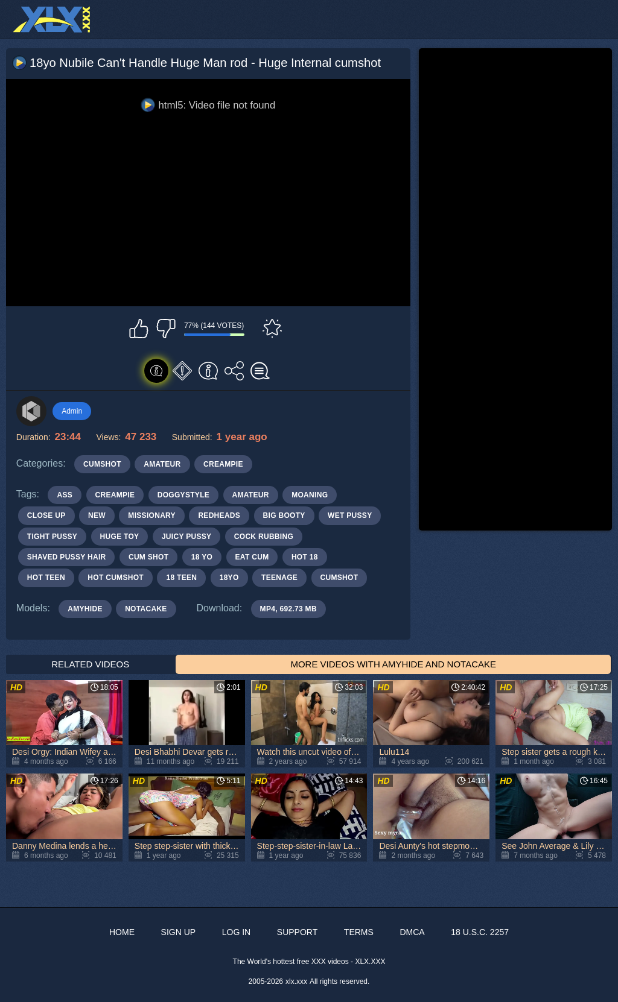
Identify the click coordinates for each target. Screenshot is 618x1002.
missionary (152, 515)
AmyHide (85, 609)
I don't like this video (166, 329)
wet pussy (350, 515)
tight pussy (52, 536)
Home (122, 932)
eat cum (252, 557)
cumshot (339, 577)
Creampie (223, 464)
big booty (284, 515)
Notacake (146, 609)
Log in (236, 932)
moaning (309, 495)
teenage (279, 577)
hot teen (46, 577)
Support (297, 932)
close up (46, 515)
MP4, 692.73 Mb (288, 609)
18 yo (201, 557)
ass (64, 495)
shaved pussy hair (66, 557)
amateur (250, 495)
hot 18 (304, 557)
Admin (72, 411)
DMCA (412, 932)
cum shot (148, 557)
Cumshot (102, 464)
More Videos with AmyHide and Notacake (393, 664)
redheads (219, 515)
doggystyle (183, 495)
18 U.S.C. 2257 (480, 932)
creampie (115, 495)
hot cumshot (116, 577)
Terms (359, 932)
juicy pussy (186, 536)
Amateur (162, 464)
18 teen (181, 577)
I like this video (139, 329)
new (97, 515)
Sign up (178, 932)
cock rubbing (263, 536)
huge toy (119, 536)
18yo (229, 577)
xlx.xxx (296, 981)
